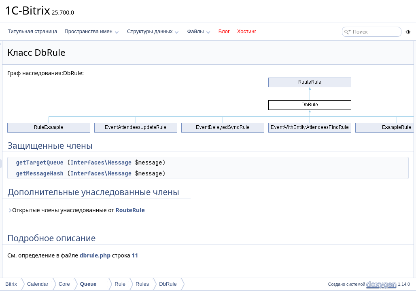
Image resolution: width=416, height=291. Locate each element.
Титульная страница (32, 31)
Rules (142, 284)
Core (64, 284)
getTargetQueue (141, 162)
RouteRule (231, 210)
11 (236, 255)
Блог (224, 31)
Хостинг (246, 31)
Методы (335, 90)
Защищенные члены (349, 45)
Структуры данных (153, 31)
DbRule (167, 284)
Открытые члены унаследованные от (177, 210)
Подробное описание (350, 81)
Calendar (38, 284)
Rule (120, 284)
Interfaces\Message (202, 162)
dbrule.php (196, 255)
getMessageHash (141, 173)
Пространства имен (91, 31)
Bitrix (11, 284)
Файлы (198, 31)
